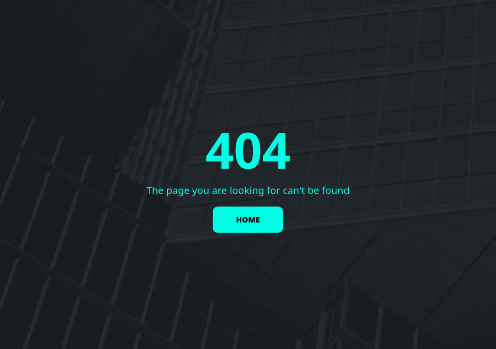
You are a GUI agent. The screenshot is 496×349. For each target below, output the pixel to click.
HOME (248, 220)
